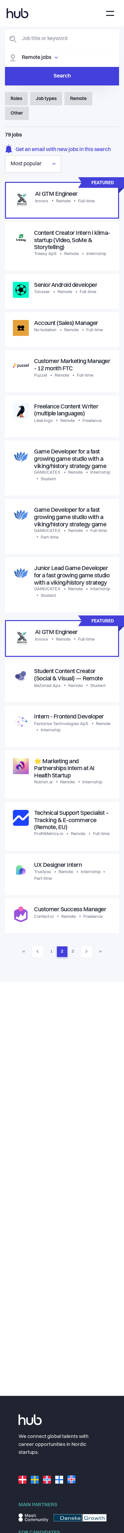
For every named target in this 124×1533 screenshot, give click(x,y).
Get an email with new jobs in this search (58, 149)
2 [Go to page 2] (62, 951)
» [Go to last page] (100, 951)
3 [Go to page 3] (72, 951)
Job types (46, 98)
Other (17, 113)
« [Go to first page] (23, 951)
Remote (78, 98)
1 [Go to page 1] (51, 951)
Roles (16, 98)
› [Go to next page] (86, 951)
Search (62, 76)
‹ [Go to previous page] (37, 951)
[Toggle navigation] (110, 13)
